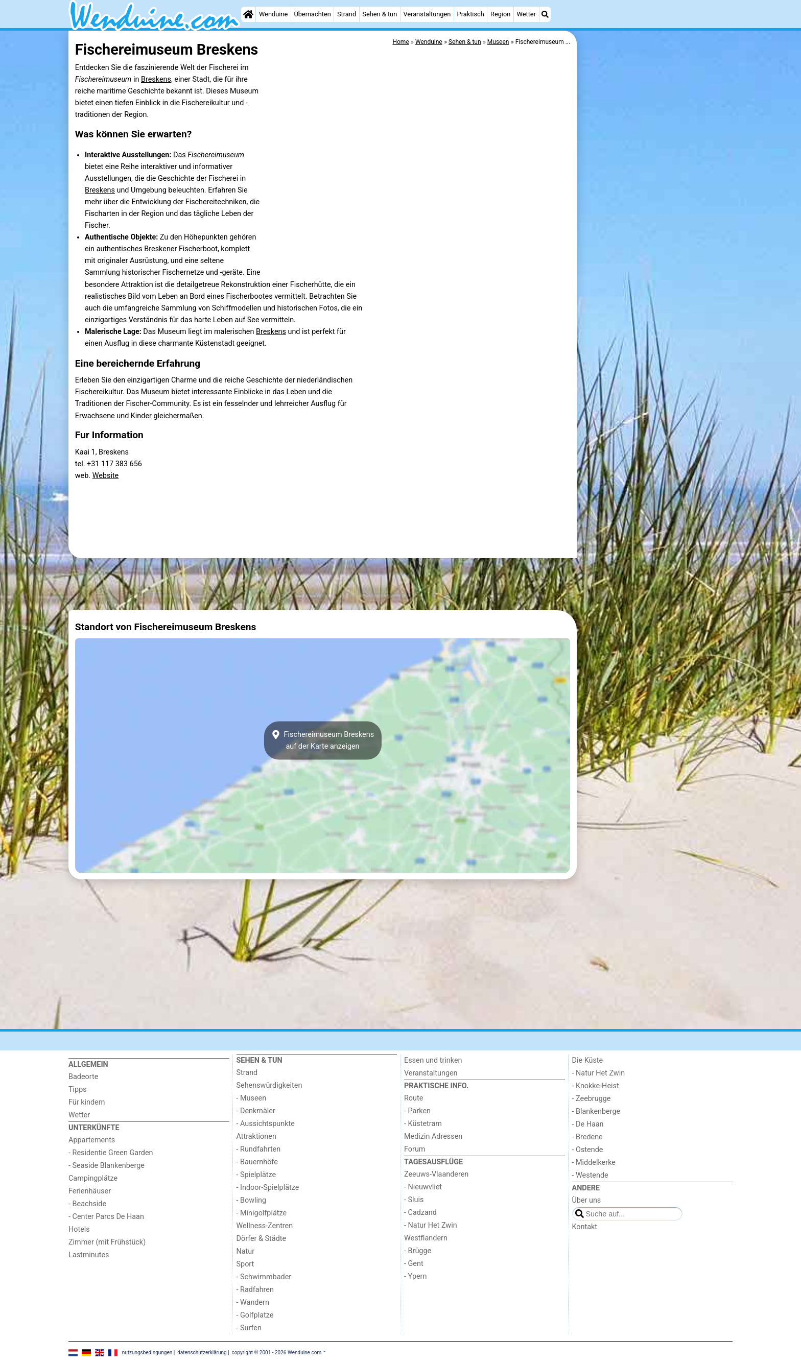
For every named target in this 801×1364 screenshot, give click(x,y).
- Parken (417, 1111)
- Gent (413, 1263)
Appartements (91, 1140)
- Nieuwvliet (423, 1187)
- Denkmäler (256, 1111)
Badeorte (83, 1076)
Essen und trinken (433, 1060)
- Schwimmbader (264, 1277)
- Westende (590, 1175)
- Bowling (252, 1200)
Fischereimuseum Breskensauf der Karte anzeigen (322, 740)
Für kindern (86, 1102)
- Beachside (87, 1204)
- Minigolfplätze (262, 1213)
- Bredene (587, 1137)
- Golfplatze (255, 1315)
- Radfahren (255, 1289)
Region (500, 14)
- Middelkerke (594, 1162)
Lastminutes (88, 1255)
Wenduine (273, 14)
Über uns (586, 1200)
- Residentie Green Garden (110, 1152)
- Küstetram (423, 1123)
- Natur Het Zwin (430, 1225)
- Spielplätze (256, 1174)
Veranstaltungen (427, 14)
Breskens (156, 79)
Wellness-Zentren (265, 1226)
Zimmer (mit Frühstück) (107, 1242)
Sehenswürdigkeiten (269, 1085)
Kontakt (585, 1227)
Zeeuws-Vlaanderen (436, 1174)
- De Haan (588, 1124)
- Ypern (415, 1276)
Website (105, 475)
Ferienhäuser (89, 1191)
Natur (246, 1251)
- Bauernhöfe (257, 1162)
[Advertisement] (656, 265)
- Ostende (587, 1149)
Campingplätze (92, 1178)
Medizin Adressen (433, 1136)
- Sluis (413, 1199)
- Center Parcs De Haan (106, 1216)
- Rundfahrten (259, 1149)
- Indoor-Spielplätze (268, 1187)
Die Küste (587, 1060)
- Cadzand (420, 1212)
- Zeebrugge (591, 1098)
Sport (245, 1264)
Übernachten (312, 14)
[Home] (248, 14)
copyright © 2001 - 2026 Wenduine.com (277, 1352)
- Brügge (417, 1251)
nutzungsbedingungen (147, 1352)
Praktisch (470, 14)
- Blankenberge (596, 1111)
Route (413, 1098)
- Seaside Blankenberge (106, 1165)
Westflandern (425, 1238)
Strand (346, 14)
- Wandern (253, 1302)
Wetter (526, 14)
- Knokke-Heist (595, 1086)
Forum (414, 1149)
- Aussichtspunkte (266, 1123)
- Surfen (249, 1328)
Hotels (79, 1229)
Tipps (77, 1089)
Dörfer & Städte (262, 1238)
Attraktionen (256, 1136)
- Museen (252, 1098)
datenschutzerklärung (201, 1352)
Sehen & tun (379, 14)
